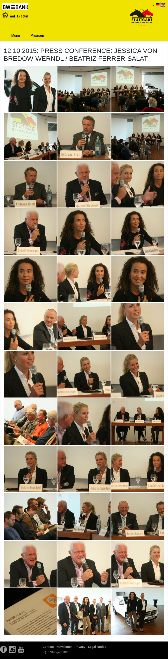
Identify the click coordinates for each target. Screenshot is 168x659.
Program (34, 35)
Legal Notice (97, 647)
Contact (48, 647)
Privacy (79, 647)
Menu (12, 35)
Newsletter (64, 647)
